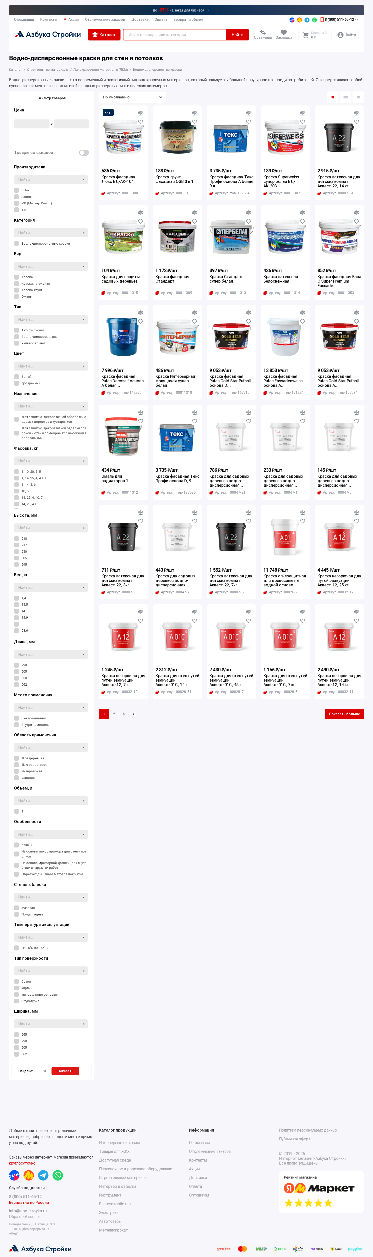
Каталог (104, 34)
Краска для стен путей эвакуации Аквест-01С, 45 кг (231, 680)
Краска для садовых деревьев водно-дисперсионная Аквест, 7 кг (175, 581)
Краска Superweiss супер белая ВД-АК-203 (281, 181)
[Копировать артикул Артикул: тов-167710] (230, 393)
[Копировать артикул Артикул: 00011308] (120, 193)
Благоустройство (115, 1204)
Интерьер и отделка (117, 1186)
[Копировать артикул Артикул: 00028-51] (174, 692)
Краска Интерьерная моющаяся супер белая (175, 381)
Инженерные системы (119, 1142)
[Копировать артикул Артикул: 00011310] (174, 393)
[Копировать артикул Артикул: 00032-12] (336, 592)
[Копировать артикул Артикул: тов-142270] (122, 393)
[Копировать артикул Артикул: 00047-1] (281, 492)
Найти (238, 34)
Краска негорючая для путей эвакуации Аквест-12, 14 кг (339, 680)
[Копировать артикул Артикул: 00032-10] (120, 692)
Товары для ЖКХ (114, 1151)
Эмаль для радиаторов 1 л (117, 478)
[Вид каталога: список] (345, 97)
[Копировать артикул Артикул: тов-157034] (338, 393)
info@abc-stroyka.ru (28, 1211)
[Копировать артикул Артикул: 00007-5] (119, 592)
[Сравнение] (263, 35)
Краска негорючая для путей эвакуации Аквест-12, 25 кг (339, 580)
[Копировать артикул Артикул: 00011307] (282, 193)
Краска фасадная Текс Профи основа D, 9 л (178, 478)
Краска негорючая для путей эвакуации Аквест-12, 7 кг (123, 680)
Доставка (139, 19)
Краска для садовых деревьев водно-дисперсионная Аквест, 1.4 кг (337, 481)
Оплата (160, 19)
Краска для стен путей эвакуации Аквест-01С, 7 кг (285, 680)
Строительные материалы (123, 1177)
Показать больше (344, 714)
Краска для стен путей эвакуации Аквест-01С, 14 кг (177, 680)
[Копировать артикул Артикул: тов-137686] (176, 492)
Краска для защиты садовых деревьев (121, 279)
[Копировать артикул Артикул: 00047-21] (228, 492)
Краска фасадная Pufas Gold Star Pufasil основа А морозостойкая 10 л (338, 381)
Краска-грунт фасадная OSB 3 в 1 (175, 179)
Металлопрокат (113, 1230)
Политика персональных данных (308, 1130)
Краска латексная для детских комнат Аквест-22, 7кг (231, 580)
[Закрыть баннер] (217, 10)
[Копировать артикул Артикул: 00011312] (120, 492)
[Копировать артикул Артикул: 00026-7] (281, 592)
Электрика (108, 1212)
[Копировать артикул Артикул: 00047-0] (335, 492)
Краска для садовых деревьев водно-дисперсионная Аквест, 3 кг (283, 481)
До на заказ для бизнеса (178, 9)
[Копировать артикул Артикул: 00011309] (174, 293)
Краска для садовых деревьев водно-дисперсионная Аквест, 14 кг (229, 481)
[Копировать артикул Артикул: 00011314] (282, 293)
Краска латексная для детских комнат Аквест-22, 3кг (123, 580)
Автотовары (110, 1221)
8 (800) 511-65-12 (339, 19)
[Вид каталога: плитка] (332, 97)
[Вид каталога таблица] (358, 97)
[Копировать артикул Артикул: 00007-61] (336, 193)
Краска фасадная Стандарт (172, 279)
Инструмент (110, 1195)
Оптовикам (199, 1195)
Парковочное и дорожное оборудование (135, 1169)
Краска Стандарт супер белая (226, 279)
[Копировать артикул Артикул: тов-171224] (284, 393)
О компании (24, 19)
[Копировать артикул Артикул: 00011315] (120, 293)
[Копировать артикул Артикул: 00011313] (228, 293)
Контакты (48, 19)
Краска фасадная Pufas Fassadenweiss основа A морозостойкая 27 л (283, 381)
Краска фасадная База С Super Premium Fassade (339, 281)
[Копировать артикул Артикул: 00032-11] (336, 692)
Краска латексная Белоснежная (281, 279)
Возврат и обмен (188, 19)
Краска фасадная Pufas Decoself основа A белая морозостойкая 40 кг (123, 381)
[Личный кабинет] (346, 35)
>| (134, 714)
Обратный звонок (25, 1216)
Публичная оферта (295, 1139)
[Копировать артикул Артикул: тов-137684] (230, 193)
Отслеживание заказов (105, 19)
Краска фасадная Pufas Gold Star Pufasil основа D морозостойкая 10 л (230, 381)
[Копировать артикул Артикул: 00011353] (336, 293)
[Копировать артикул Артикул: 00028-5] (281, 692)
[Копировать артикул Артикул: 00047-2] (173, 592)
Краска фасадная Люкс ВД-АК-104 (118, 179)
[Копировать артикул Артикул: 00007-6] (227, 592)
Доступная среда (115, 1160)
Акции (71, 19)
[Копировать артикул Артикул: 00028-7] (227, 692)
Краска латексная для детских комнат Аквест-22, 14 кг (339, 181)
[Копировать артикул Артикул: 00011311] (174, 193)
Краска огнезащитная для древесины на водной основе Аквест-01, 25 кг (285, 581)
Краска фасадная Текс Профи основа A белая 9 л (232, 181)
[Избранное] (284, 35)
